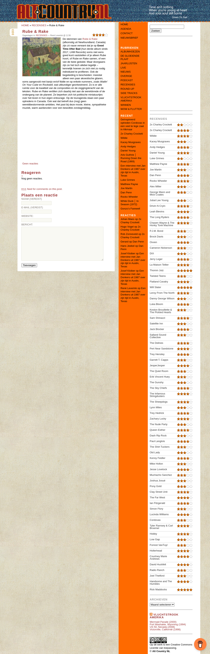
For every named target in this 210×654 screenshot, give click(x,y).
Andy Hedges (128, 146)
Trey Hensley (157, 354)
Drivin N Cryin (157, 205)
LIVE (123, 67)
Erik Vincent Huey (160, 376)
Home (124, 24)
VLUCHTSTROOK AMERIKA (131, 99)
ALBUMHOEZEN (130, 51)
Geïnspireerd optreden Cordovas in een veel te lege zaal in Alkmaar (133, 124)
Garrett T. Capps (159, 359)
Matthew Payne (129, 184)
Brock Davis (156, 236)
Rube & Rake (35, 31)
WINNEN (126, 104)
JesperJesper (157, 365)
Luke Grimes (128, 179)
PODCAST (127, 80)
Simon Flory (156, 508)
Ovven (153, 242)
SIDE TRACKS (129, 93)
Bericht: (27, 224)
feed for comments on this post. (41, 189)
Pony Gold (156, 486)
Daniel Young (128, 150)
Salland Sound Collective (158, 336)
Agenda (126, 28)
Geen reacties (30, 163)
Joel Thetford (157, 575)
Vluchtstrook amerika (164, 616)
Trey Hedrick (157, 413)
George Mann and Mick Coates (160, 193)
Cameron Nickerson (161, 247)
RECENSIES (39, 25)
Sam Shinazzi (157, 317)
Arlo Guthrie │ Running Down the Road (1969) (131, 158)
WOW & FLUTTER (131, 109)
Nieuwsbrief (129, 37)
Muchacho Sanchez (161, 474)
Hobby (153, 533)
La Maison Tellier (159, 264)
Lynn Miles (156, 407)
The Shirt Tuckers (160, 446)
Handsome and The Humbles (161, 582)
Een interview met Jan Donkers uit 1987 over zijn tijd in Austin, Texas (133, 170)
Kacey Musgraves (131, 142)
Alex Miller (155, 186)
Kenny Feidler (157, 458)
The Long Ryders (159, 217)
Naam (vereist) (31, 198)
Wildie (124, 137)
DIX (152, 253)
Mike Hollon (156, 463)
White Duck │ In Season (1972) (130, 203)
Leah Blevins (157, 211)
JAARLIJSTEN (129, 63)
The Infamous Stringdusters (157, 395)
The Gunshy (157, 382)
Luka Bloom (156, 304)
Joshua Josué (157, 480)
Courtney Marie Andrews (158, 557)
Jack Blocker (157, 329)
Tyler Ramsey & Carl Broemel (161, 527)
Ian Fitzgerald (157, 503)
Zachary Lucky (158, 418)
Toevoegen (29, 265)
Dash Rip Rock (158, 435)
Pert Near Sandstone (161, 348)
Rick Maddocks (158, 589)
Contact (127, 33)
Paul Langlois (157, 441)
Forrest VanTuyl (158, 545)
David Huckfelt (158, 564)
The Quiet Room (159, 371)
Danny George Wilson (162, 298)
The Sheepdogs (159, 401)
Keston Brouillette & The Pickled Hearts (161, 311)
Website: (27, 216)
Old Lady (155, 452)
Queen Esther (157, 429)
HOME (25, 25)
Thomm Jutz (157, 270)
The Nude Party (158, 424)
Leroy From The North (162, 292)
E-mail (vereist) (32, 207)
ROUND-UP (127, 88)
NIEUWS (126, 71)
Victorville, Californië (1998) (165, 629)
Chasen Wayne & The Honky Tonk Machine (162, 224)
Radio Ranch (157, 570)
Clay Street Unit (158, 491)
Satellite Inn (156, 323)
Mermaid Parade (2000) (163, 621)
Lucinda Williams (159, 514)
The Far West (157, 497)
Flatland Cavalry (159, 281)
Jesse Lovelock (158, 469)
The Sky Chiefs (158, 387)
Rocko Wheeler (129, 196)
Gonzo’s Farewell (130, 208)
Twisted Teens (158, 275)
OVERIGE (126, 76)
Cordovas (155, 520)
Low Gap (155, 539)
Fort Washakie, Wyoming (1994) (168, 624)
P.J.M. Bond (156, 230)
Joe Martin (126, 188)
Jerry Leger (156, 259)
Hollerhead (156, 550)
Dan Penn (126, 192)
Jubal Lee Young (159, 200)
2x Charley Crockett (132, 133)
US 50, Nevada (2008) (162, 626)
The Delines (156, 342)
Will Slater (155, 287)
